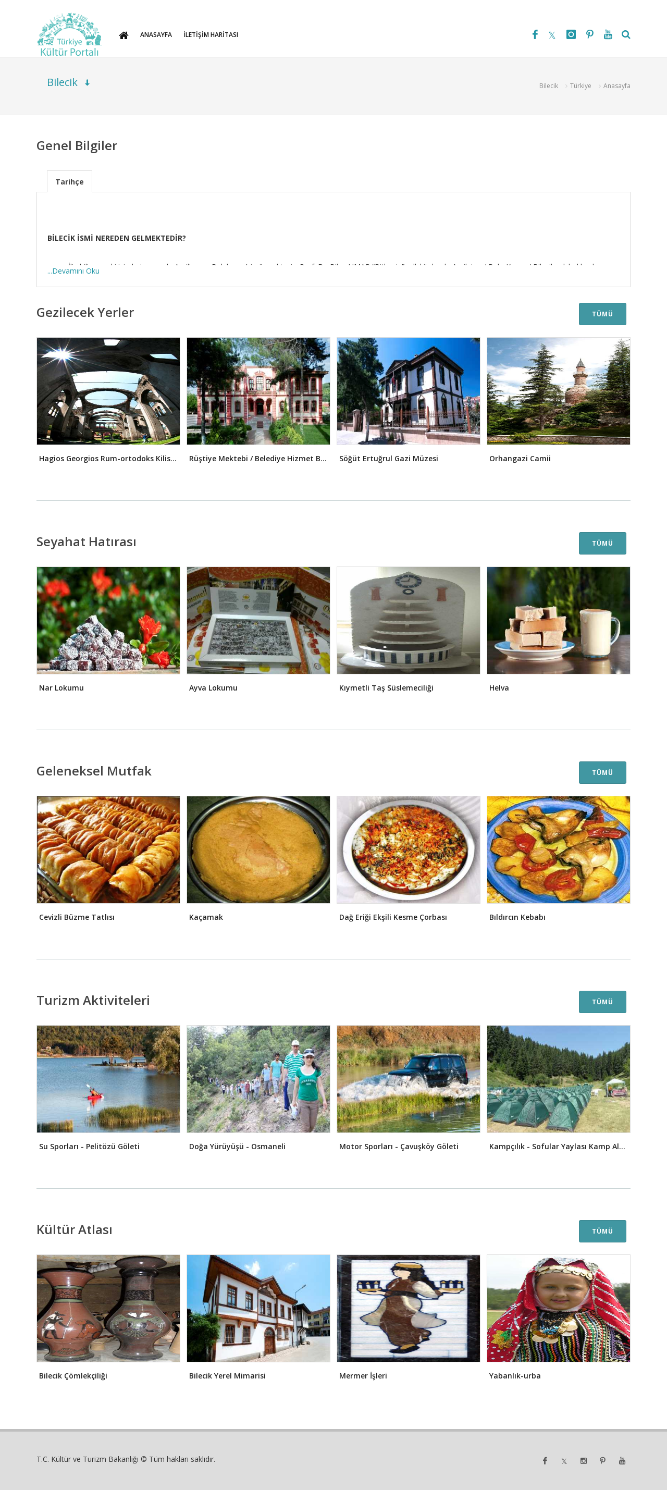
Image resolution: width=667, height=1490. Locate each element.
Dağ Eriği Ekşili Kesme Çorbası (393, 917)
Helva (499, 688)
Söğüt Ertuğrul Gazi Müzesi (388, 458)
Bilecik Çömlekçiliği (73, 1376)
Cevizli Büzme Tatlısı (77, 917)
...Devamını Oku (73, 271)
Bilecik (548, 85)
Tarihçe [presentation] (69, 182)
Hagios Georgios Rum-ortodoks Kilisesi (109, 458)
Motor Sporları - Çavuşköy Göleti (399, 1146)
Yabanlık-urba (515, 1376)
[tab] (69, 181)
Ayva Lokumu (213, 688)
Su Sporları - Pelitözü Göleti (89, 1146)
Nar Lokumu (61, 688)
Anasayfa (617, 85)
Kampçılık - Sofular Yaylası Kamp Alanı (560, 1146)
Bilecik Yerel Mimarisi (227, 1376)
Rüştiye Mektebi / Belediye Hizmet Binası (263, 458)
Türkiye (580, 85)
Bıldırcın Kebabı (517, 917)
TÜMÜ (602, 314)
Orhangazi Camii (520, 458)
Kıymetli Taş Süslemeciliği (386, 688)
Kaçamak (206, 917)
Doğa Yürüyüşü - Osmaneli (237, 1146)
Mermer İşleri (363, 1376)
